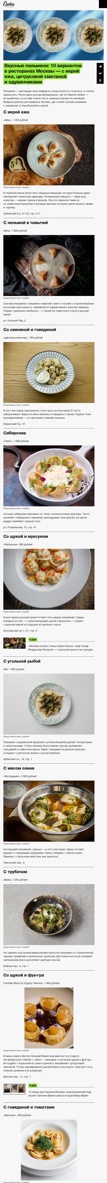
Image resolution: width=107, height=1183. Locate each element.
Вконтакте (100, 73)
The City (9, 4)
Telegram (100, 66)
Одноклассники (100, 80)
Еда (32, 639)
